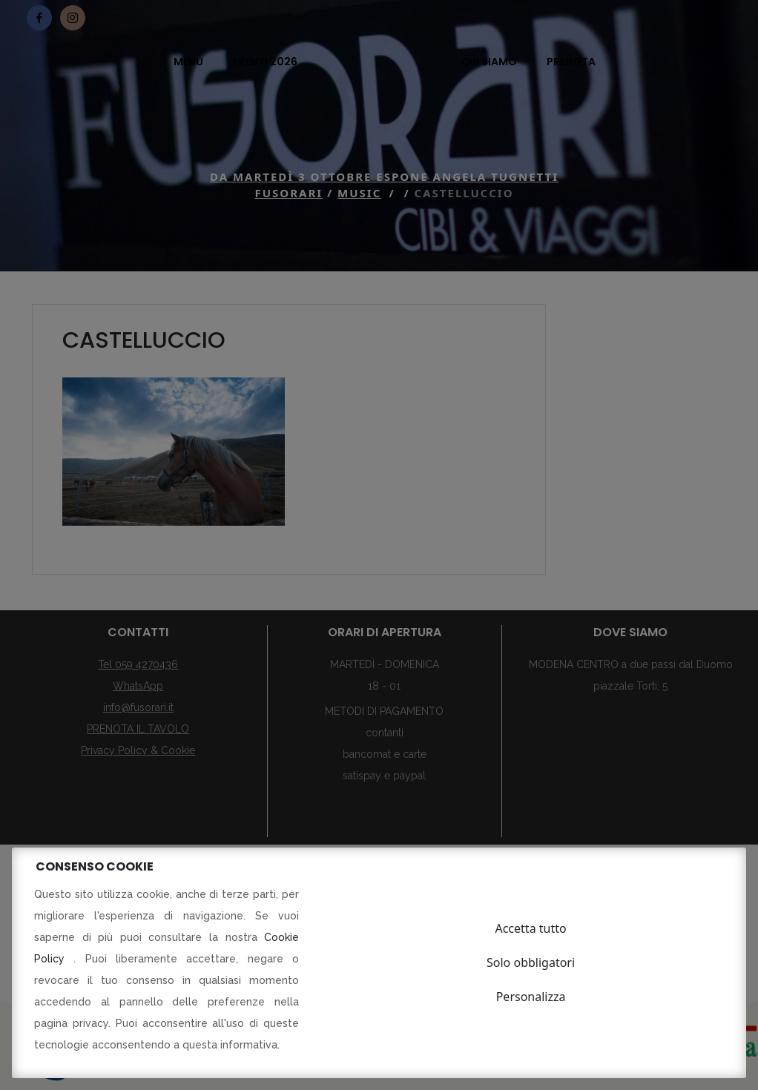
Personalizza (531, 996)
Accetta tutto (530, 928)
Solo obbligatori (531, 962)
